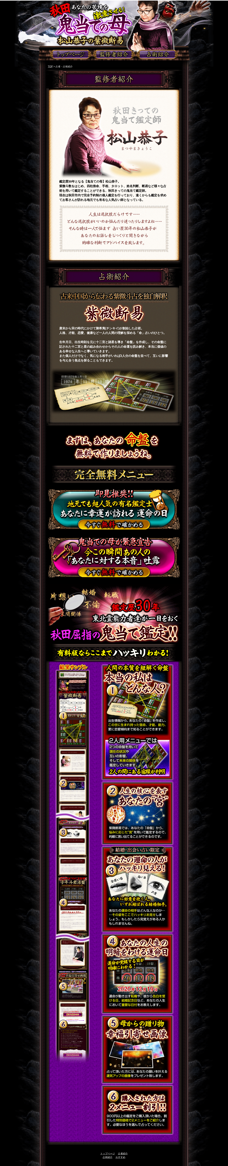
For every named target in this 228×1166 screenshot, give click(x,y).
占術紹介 (107, 1157)
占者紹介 (123, 1153)
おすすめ (120, 1157)
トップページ (107, 1153)
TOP (50, 66)
